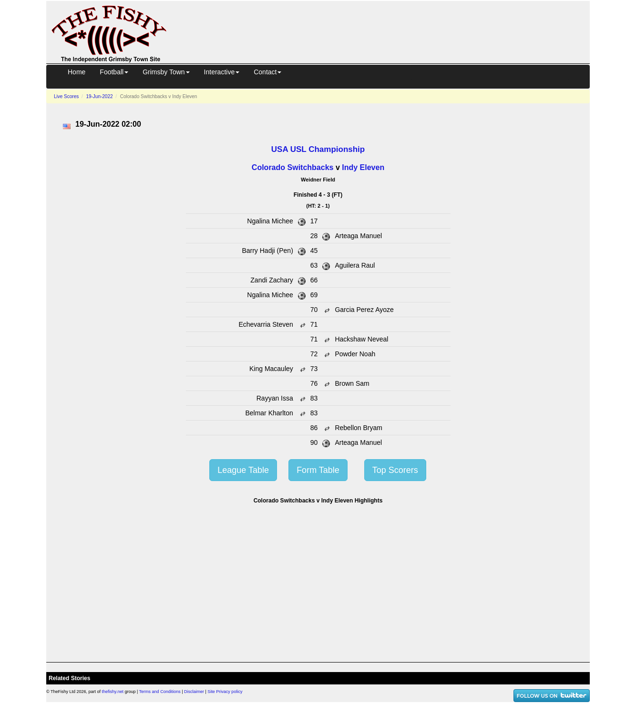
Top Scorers (395, 470)
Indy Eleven (363, 167)
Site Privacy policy (224, 691)
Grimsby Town (166, 72)
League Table (243, 470)
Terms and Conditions (160, 691)
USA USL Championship (318, 149)
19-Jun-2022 (99, 96)
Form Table (318, 470)
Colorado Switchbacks (293, 167)
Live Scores (66, 96)
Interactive (222, 72)
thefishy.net (112, 691)
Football (114, 72)
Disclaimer (194, 691)
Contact (267, 72)
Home (76, 72)
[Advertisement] (386, 30)
